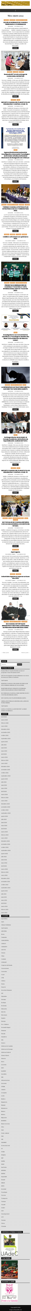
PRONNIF (3, 1142)
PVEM (3, 1151)
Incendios (3, 1074)
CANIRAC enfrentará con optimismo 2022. (15, 238)
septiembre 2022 (5, 850)
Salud (24, 385)
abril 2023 (4, 828)
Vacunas (15, 520)
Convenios (4, 971)
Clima (2, 956)
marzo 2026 (4, 720)
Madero (3, 1099)
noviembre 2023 (5, 807)
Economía (12, 234)
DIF (2, 993)
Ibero (2, 1061)
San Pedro (4, 1167)
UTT (2, 1217)
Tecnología (4, 1192)
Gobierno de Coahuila (21, 20)
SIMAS (3, 1182)
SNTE (2, 1186)
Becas (2, 934)
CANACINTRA (5, 940)
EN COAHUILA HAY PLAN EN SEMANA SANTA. (13, 698)
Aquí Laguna (15, 549)
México (3, 1114)
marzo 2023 (4, 831)
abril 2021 (4, 903)
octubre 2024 (4, 772)
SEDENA (3, 1170)
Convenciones (5, 968)
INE (2, 1077)
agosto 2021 (4, 890)
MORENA (3, 1120)
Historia (3, 1058)
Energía (3, 1021)
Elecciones (4, 1015)
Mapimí (3, 1105)
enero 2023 (4, 838)
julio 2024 (3, 782)
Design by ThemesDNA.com (15, 1309)
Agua (2, 921)
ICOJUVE (3, 1064)
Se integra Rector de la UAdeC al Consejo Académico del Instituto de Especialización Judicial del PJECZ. (15, 439)
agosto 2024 (4, 779)
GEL (2, 1040)
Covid (18, 100)
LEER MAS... (15, 48)
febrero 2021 (4, 909)
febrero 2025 (4, 760)
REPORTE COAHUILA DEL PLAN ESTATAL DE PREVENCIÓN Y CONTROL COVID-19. (15, 103)
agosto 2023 (4, 816)
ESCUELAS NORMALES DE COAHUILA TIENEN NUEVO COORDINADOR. (15, 23)
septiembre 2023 (5, 813)
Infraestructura (5, 1080)
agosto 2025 (4, 741)
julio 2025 (4, 744)
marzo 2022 (4, 869)
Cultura (3, 980)
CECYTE (3, 949)
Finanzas (3, 1030)
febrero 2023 (4, 835)
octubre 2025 (4, 735)
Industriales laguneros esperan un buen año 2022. (15, 577)
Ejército (3, 1012)
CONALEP (4, 962)
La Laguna (15, 72)
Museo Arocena (5, 1123)
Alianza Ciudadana (6, 925)
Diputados (4, 996)
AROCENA (4, 931)
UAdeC (15, 150)
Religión (3, 1155)
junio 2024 (4, 785)
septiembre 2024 (5, 776)
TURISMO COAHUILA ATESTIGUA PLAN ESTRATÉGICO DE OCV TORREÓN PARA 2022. (15, 209)
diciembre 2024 (5, 766)
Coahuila (6, 20)
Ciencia (3, 952)
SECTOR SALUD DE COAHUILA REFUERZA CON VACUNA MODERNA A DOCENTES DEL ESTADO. (15, 524)
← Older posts (5, 652)
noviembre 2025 (5, 732)
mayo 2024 (4, 788)
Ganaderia (4, 1036)
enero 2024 (4, 800)
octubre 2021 (4, 884)
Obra (2, 1127)
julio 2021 (3, 894)
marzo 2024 (4, 794)
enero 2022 (4, 875)
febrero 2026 (4, 723)
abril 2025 (4, 754)
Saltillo (3, 1161)
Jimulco (3, 1089)
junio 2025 (4, 747)
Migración (4, 1117)
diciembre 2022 (5, 841)
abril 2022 (4, 866)
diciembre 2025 (5, 729)
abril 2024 (4, 791)
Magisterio (4, 1102)
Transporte (4, 1198)
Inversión (3, 1083)
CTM (2, 977)
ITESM (3, 1086)
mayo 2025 (4, 751)
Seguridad (24, 621)
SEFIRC (3, 1173)
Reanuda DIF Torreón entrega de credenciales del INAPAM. (15, 75)
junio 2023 (4, 822)
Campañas (4, 937)
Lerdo (2, 1095)
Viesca (3, 1223)
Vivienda (3, 1226)
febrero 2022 (4, 872)
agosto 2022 (4, 853)
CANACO (3, 943)
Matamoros (4, 1108)
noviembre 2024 (5, 769)
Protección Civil (5, 1145)
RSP (2, 1158)
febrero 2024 (4, 797)
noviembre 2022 (5, 844)
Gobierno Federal (6, 1052)
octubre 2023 (4, 810)
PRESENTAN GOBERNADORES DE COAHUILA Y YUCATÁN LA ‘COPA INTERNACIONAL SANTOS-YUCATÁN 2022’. (15, 288)
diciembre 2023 (5, 803)
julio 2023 (4, 819)
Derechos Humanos (6, 990)
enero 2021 (4, 912)
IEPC (2, 1068)
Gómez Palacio (5, 1055)
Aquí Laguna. (15, 552)
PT (2, 1148)
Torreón (21, 72)
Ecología (3, 1002)
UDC (2, 1210)
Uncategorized (5, 1214)
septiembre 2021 (5, 887)
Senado (3, 1179)
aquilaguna (10, 26)
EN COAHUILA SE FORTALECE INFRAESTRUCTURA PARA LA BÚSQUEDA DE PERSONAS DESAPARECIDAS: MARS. (15, 625)
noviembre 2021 (5, 881)
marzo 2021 (4, 906)
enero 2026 (4, 726)
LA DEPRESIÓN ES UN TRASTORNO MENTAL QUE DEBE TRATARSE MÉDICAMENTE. (15, 388)
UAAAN (3, 1204)
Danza (3, 984)
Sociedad (3, 1189)
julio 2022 (4, 856)
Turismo (27, 204)
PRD (2, 1136)
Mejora (3, 1111)
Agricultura (4, 918)
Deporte (12, 282)
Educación (12, 20)
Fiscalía (3, 1033)
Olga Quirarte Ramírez (10, 240)
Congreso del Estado (6, 965)
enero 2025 (4, 763)
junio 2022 (4, 859)
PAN (2, 1130)
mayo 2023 (4, 825)
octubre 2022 (4, 847)
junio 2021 (4, 897)
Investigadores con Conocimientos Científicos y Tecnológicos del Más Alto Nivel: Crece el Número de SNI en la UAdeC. (15, 337)
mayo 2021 (4, 900)
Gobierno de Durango (16, 385)
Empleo (3, 1018)
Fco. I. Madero (5, 1024)
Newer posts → (25, 652)
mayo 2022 (4, 863)
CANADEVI (4, 946)
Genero (3, 1043)
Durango (7, 385)
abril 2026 (4, 716)
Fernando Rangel (5, 1027)
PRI (2, 1139)
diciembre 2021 (5, 878)
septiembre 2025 (5, 738)
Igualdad (3, 1071)
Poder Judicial (5, 1133)
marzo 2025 (4, 757)
